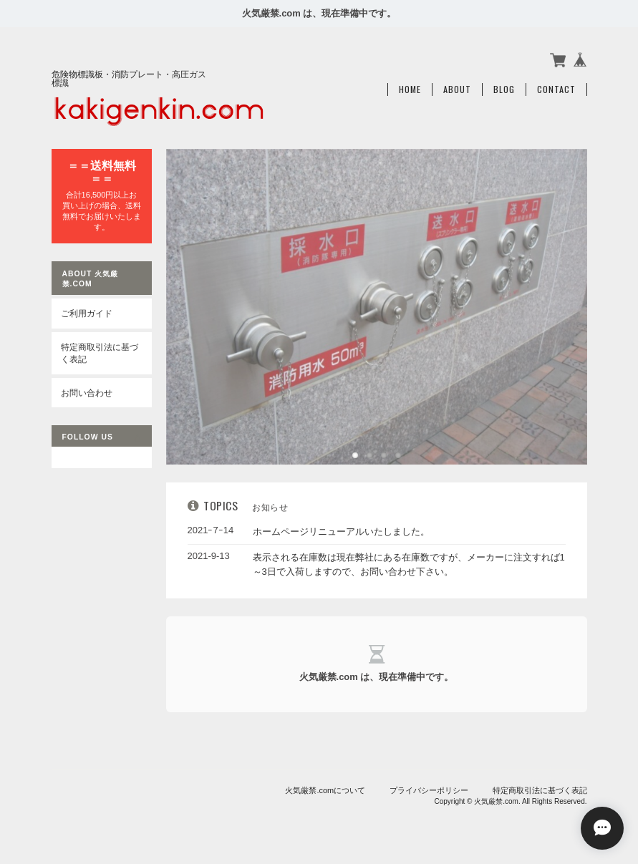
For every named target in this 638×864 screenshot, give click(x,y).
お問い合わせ (86, 392)
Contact (556, 89)
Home (410, 89)
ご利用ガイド (86, 313)
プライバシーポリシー (429, 790)
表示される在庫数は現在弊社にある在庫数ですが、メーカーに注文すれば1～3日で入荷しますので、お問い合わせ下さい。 (409, 564)
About (457, 89)
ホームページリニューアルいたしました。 (341, 531)
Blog (504, 89)
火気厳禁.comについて (325, 790)
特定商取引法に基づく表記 (99, 353)
